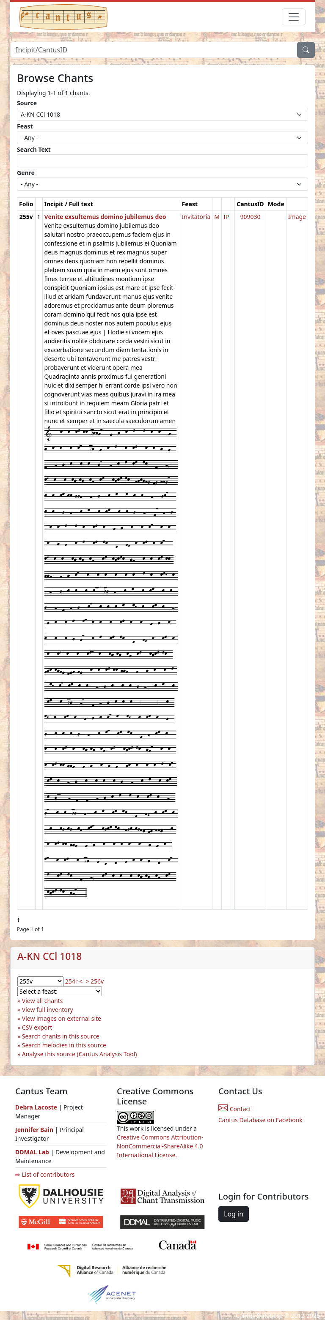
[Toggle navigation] (294, 16)
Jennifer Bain (35, 1130)
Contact (234, 1109)
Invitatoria (196, 217)
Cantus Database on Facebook (260, 1120)
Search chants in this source (60, 1036)
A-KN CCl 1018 (49, 956)
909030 (250, 217)
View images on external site (61, 1018)
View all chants (42, 1001)
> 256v (94, 981)
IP (226, 217)
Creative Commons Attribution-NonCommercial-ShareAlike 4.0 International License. (160, 1146)
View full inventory (47, 1010)
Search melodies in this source (64, 1045)
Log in (233, 1214)
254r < (74, 981)
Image (297, 217)
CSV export (37, 1027)
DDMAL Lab (32, 1152)
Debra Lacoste (36, 1107)
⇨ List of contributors (44, 1174)
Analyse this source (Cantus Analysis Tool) (79, 1054)
